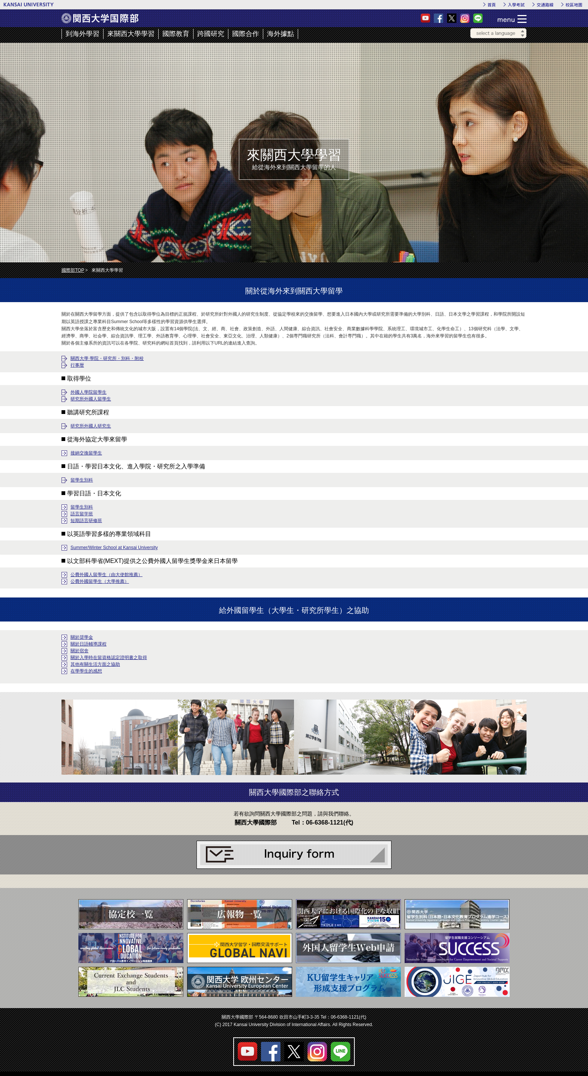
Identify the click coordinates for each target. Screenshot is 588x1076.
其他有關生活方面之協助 (95, 664)
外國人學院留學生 (88, 392)
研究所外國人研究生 (90, 426)
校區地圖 (574, 5)
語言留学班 (81, 513)
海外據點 (280, 34)
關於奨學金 (81, 637)
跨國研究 (210, 34)
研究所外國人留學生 (90, 399)
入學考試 (516, 5)
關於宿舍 (79, 650)
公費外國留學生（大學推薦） (99, 581)
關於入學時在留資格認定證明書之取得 (108, 657)
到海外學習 (82, 34)
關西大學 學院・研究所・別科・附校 (107, 358)
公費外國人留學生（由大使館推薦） (106, 574)
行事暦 (77, 365)
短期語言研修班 (86, 520)
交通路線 (545, 5)
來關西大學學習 (130, 34)
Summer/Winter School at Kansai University (114, 547)
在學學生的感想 (86, 671)
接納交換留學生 (86, 453)
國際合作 (245, 34)
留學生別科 (81, 480)
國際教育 (175, 34)
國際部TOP (73, 270)
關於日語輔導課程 (88, 644)
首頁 (492, 5)
